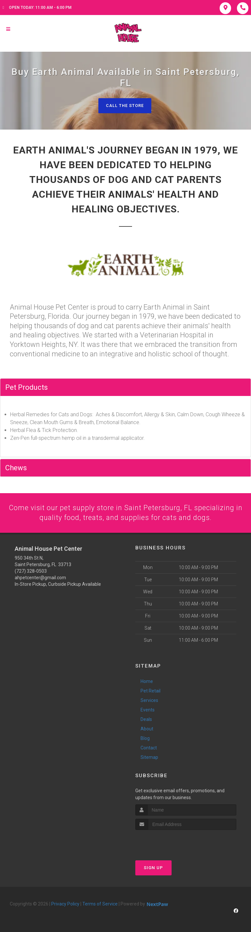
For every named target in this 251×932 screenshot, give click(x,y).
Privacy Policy (65, 904)
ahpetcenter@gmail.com (40, 578)
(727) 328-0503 (31, 571)
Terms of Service (100, 904)
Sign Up (153, 868)
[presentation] (170, 843)
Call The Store (125, 105)
